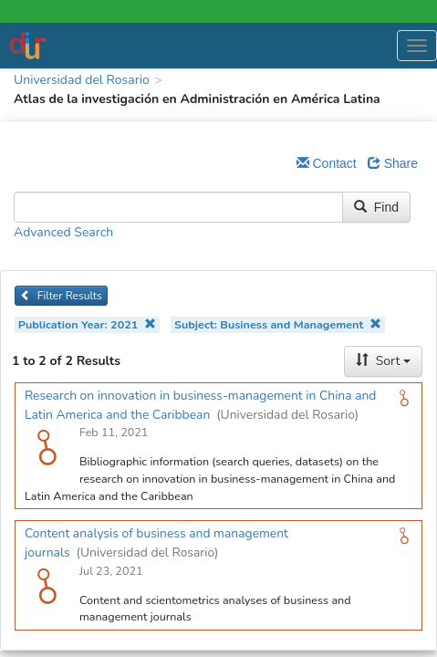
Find (376, 207)
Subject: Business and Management (277, 324)
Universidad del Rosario (82, 80)
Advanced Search (63, 232)
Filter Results (61, 295)
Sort (383, 361)
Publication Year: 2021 (87, 324)
